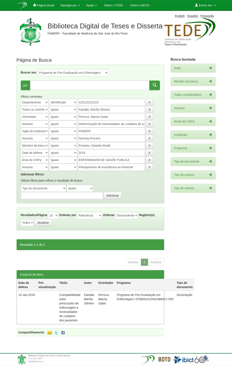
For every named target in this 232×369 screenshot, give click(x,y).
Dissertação (184, 295)
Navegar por (70, 5)
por (25, 85)
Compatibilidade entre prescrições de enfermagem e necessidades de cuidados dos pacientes (70, 307)
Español (192, 16)
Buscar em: (29, 72)
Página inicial (43, 5)
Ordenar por (67, 215)
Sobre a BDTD (139, 5)
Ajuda (91, 5)
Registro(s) (146, 215)
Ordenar (108, 215)
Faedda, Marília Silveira (89, 299)
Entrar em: (205, 5)
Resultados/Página (34, 215)
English (180, 16)
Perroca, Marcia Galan (103, 299)
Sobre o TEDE (113, 5)
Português (207, 16)
